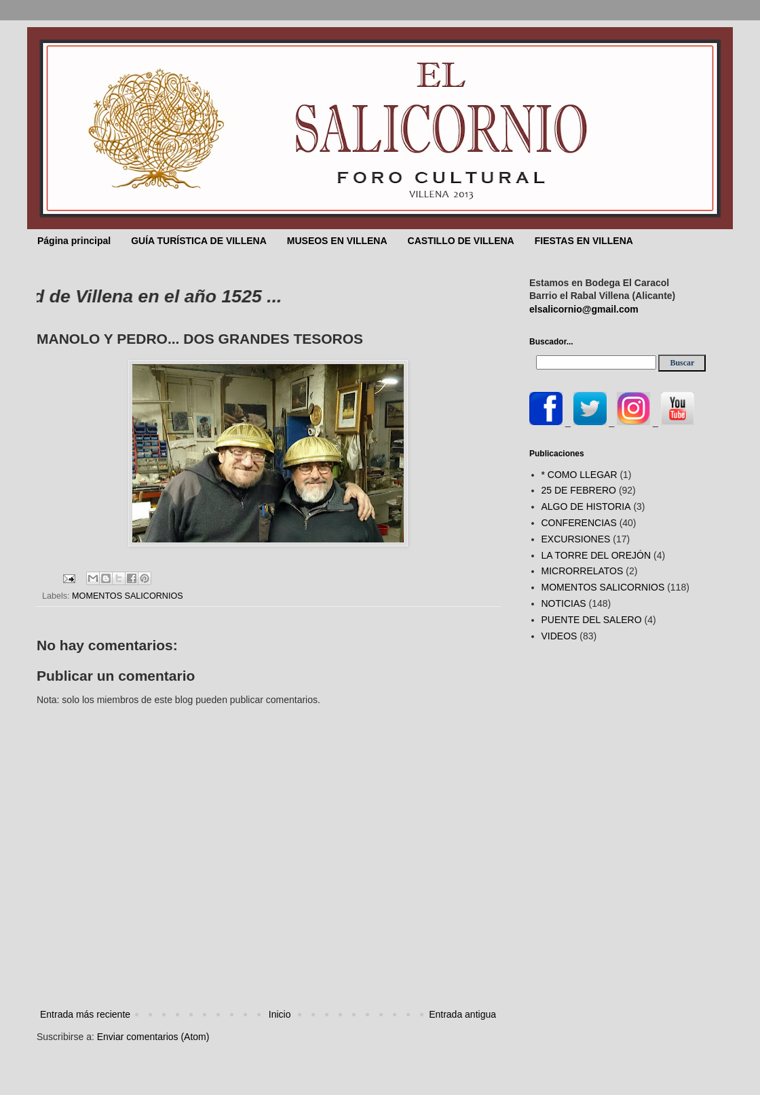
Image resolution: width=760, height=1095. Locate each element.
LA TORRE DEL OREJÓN (596, 555)
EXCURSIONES (576, 539)
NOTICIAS (564, 603)
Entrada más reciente (85, 1014)
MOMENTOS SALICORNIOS (127, 596)
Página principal (74, 240)
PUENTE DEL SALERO (592, 619)
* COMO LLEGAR (580, 474)
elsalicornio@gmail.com (584, 309)
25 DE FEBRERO (579, 490)
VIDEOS (559, 636)
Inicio (280, 1014)
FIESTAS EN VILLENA (584, 240)
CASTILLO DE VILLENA (461, 240)
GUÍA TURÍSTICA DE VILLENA (199, 240)
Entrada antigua (462, 1014)
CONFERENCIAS (579, 522)
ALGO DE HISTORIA (586, 506)
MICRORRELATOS (583, 570)
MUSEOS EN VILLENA (337, 240)
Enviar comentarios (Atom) (153, 1036)
